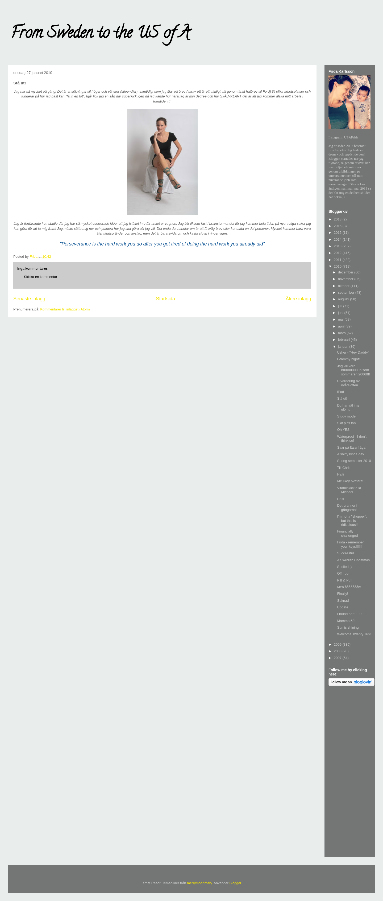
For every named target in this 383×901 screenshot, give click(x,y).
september (346, 292)
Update (342, 607)
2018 (338, 219)
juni (341, 313)
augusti (344, 299)
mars (342, 333)
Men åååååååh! (349, 587)
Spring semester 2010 (354, 461)
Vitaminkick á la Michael (349, 490)
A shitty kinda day (350, 454)
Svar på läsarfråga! (351, 447)
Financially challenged (347, 533)
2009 (338, 644)
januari (343, 347)
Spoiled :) (344, 567)
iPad (340, 392)
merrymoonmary (199, 883)
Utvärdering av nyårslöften (348, 383)
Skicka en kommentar (40, 277)
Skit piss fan (346, 423)
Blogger (235, 883)
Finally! (342, 594)
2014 (338, 239)
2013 (338, 246)
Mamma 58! (346, 621)
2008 (338, 651)
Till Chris (343, 468)
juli (340, 306)
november (346, 279)
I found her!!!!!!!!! (349, 614)
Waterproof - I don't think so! (351, 439)
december (346, 272)
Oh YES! (343, 430)
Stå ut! (342, 398)
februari (344, 340)
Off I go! (343, 573)
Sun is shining (348, 627)
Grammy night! (348, 359)
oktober (344, 286)
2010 (338, 266)
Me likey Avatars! (350, 481)
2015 (338, 233)
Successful (345, 553)
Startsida (165, 298)
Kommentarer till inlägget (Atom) (65, 309)
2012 (338, 253)
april (341, 326)
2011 (338, 260)
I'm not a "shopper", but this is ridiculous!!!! (352, 520)
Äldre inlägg (298, 298)
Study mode (346, 416)
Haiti (340, 474)
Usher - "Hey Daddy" (353, 352)
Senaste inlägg (29, 298)
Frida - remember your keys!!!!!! (350, 544)
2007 (338, 658)
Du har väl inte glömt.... (348, 407)
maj (341, 319)
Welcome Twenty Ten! (353, 634)
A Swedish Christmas (353, 560)
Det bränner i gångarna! (347, 507)
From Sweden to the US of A (100, 34)
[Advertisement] (349, 772)
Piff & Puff (344, 580)
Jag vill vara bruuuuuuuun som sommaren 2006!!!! (353, 370)
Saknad (343, 601)
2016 (338, 226)
